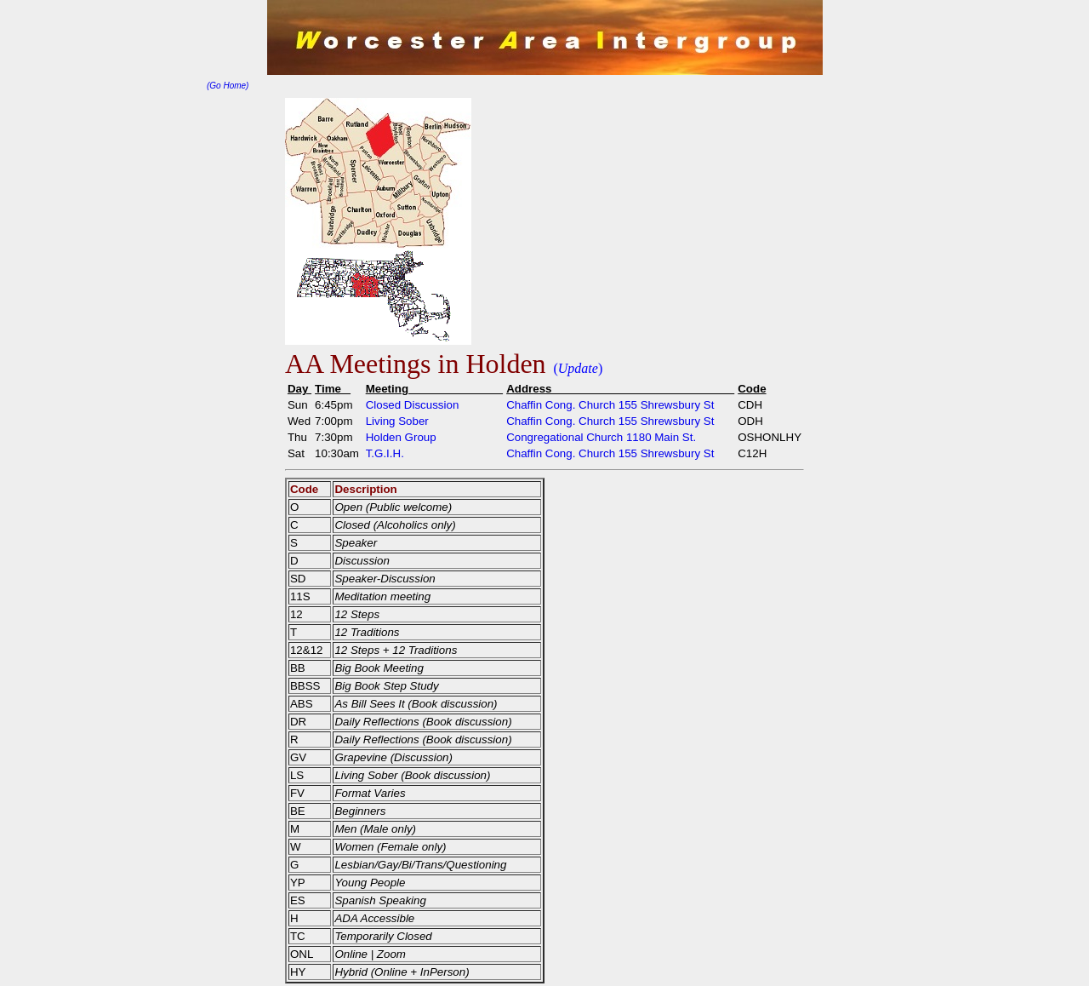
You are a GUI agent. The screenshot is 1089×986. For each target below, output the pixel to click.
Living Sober (397, 421)
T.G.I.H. (385, 453)
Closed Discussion (412, 404)
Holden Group (401, 437)
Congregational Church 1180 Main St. (601, 437)
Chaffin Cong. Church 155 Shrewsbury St (610, 404)
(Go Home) (227, 85)
